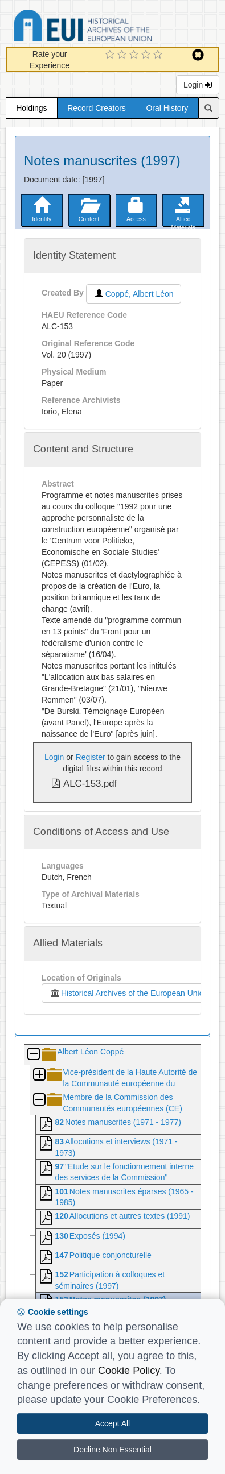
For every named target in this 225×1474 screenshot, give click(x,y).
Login (197, 84)
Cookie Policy (128, 1370)
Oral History (167, 108)
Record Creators (96, 108)
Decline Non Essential (112, 1449)
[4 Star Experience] (147, 55)
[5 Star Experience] (159, 55)
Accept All (112, 1423)
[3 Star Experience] (135, 55)
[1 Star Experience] (111, 55)
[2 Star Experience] (123, 55)
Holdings (31, 108)
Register (90, 757)
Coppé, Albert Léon (133, 294)
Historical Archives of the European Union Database (115, 27)
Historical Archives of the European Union (126, 993)
